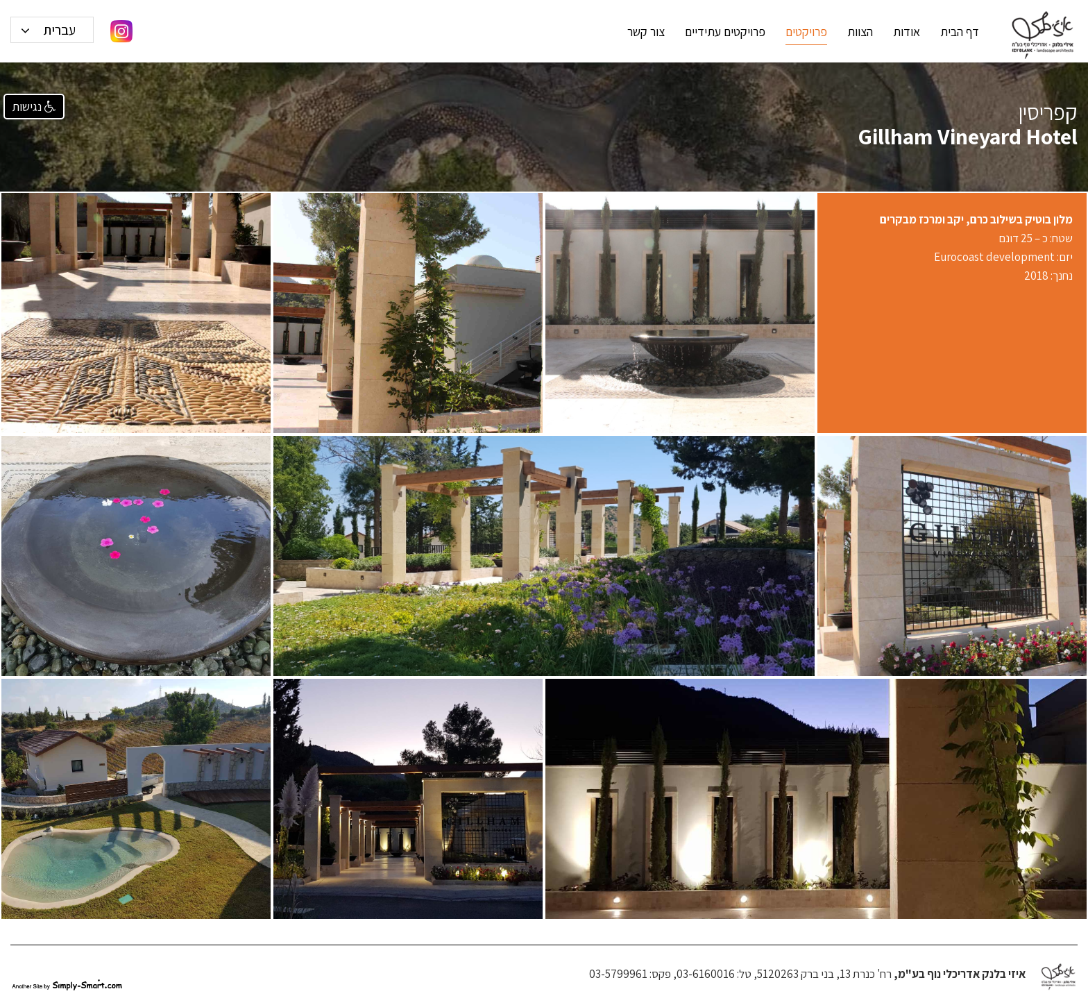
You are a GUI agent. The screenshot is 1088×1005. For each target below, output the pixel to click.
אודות (906, 32)
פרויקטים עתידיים (725, 32)
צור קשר (646, 32)
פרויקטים (806, 32)
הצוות (860, 32)
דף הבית (959, 32)
